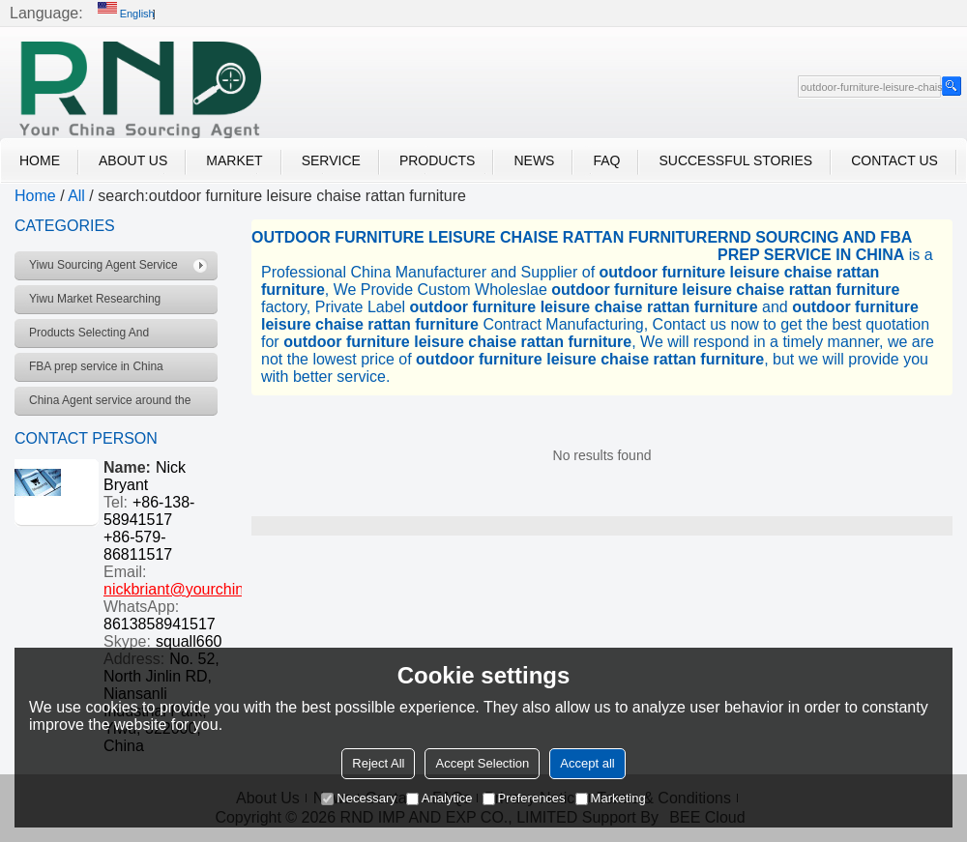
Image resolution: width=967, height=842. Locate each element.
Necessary (358, 798)
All (76, 196)
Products (437, 160)
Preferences (524, 798)
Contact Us (894, 160)
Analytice (439, 798)
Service (331, 160)
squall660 (189, 641)
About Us (133, 160)
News (533, 160)
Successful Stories (735, 160)
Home (39, 160)
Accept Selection (482, 763)
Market (234, 160)
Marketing (610, 798)
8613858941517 (159, 624)
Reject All (378, 763)
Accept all (587, 763)
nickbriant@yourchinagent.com (209, 589)
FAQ (606, 160)
